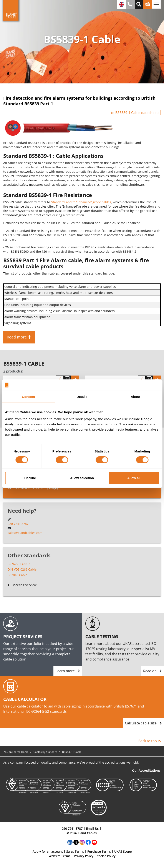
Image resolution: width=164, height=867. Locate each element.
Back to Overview (22, 585)
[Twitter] (76, 842)
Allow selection (82, 478)
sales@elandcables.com (25, 533)
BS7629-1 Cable (19, 564)
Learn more (68, 671)
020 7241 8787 (18, 524)
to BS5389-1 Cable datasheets (135, 112)
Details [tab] (82, 397)
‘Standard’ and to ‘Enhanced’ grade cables (81, 202)
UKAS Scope (123, 851)
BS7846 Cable (17, 575)
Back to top (149, 740)
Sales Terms (75, 851)
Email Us (92, 828)
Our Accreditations (146, 770)
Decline (30, 478)
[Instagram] (82, 842)
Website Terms (59, 856)
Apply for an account (48, 851)
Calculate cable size (143, 723)
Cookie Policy (106, 856)
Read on (152, 671)
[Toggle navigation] (156, 4)
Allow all (134, 478)
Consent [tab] (28, 397)
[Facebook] (88, 842)
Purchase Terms (99, 851)
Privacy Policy (83, 856)
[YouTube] (94, 842)
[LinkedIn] (70, 842)
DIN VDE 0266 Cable (22, 569)
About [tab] (135, 397)
